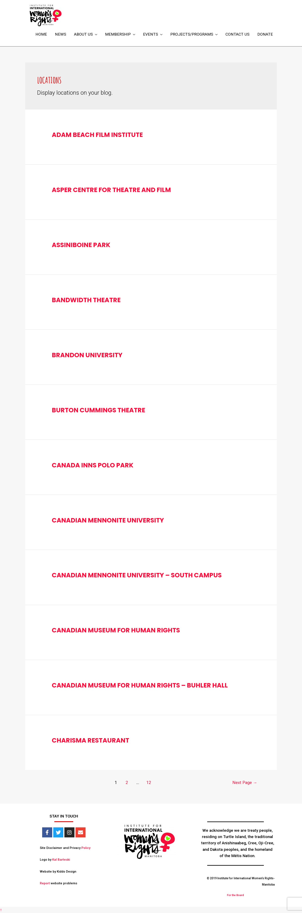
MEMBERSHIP (118, 34)
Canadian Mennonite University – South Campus (137, 575)
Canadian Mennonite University (108, 520)
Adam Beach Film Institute (97, 134)
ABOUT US (83, 34)
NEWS (60, 34)
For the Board (235, 895)
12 (148, 782)
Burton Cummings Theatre (98, 410)
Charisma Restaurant (90, 740)
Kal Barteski (61, 859)
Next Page (244, 782)
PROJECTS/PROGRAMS (191, 34)
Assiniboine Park (81, 245)
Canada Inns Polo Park (92, 465)
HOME (41, 34)
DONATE (265, 34)
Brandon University (87, 355)
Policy (85, 848)
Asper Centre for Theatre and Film (111, 190)
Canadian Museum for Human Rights (116, 630)
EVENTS (150, 34)
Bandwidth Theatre (86, 300)
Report (45, 883)
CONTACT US (237, 34)
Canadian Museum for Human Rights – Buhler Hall (140, 685)
